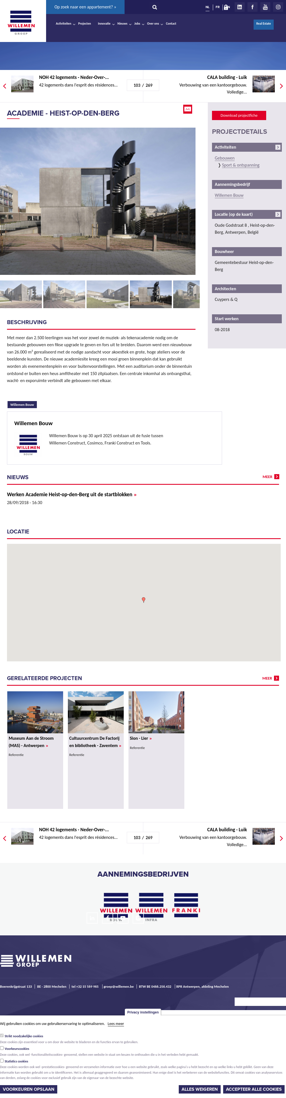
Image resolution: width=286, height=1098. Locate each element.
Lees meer (116, 1023)
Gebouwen (225, 158)
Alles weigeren (200, 1089)
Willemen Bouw (23, 404)
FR (218, 7)
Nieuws (122, 23)
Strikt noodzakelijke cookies (24, 1036)
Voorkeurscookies (17, 1049)
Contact (171, 23)
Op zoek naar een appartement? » (85, 7)
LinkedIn (240, 7)
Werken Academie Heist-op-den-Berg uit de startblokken (72, 494)
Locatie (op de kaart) (234, 214)
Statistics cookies (16, 1061)
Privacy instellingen (143, 1012)
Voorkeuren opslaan (28, 1089)
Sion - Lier (141, 738)
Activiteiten (63, 23)
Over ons (153, 23)
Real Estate (263, 23)
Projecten (84, 23)
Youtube (265, 7)
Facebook (252, 7)
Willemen (21, 22)
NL (207, 7)
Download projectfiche (239, 115)
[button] (143, 600)
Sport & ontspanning (240, 165)
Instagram (278, 7)
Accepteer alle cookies (254, 1089)
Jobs (137, 23)
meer (267, 476)
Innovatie (104, 23)
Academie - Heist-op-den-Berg (63, 113)
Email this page (188, 109)
